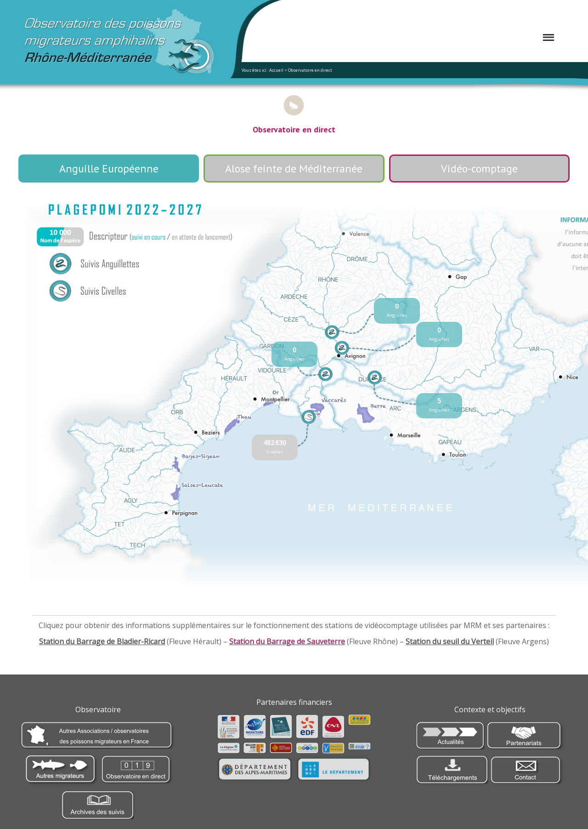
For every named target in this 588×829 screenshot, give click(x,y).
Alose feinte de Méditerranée (294, 168)
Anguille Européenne (108, 168)
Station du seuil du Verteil (450, 641)
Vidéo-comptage (479, 168)
